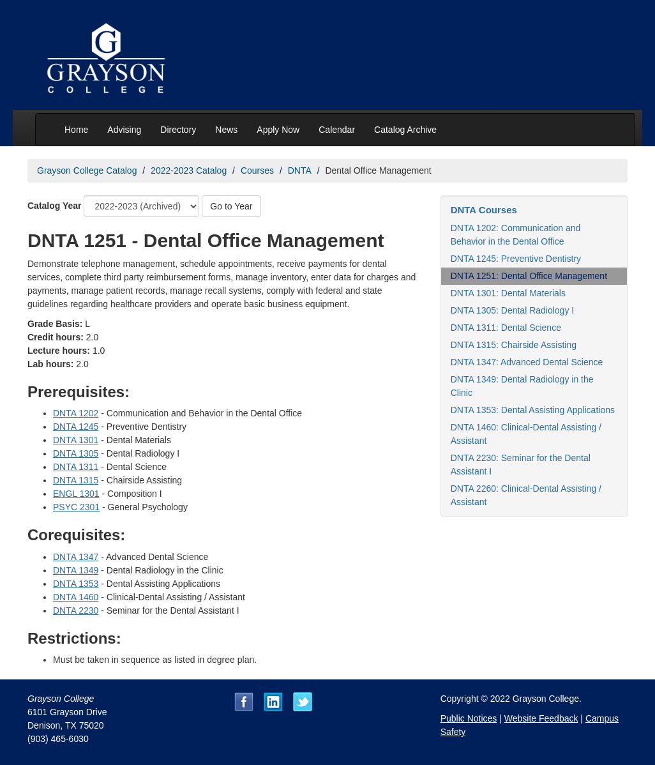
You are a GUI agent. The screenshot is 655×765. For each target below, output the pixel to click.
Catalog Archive (405, 130)
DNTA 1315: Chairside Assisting (513, 345)
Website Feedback (541, 718)
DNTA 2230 (75, 610)
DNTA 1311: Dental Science (506, 327)
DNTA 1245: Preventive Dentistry (516, 259)
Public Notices (468, 718)
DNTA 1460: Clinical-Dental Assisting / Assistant (526, 434)
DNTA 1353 (75, 584)
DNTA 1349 (75, 570)
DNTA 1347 (75, 557)
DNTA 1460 (75, 597)
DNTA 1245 (75, 426)
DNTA (300, 170)
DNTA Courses (484, 209)
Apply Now (278, 130)
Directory (178, 130)
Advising (124, 130)
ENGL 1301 (76, 494)
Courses (257, 170)
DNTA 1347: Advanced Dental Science (527, 362)
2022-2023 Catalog (189, 170)
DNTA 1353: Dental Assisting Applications (533, 410)
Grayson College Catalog (87, 170)
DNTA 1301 (75, 440)
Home (76, 130)
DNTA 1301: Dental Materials (508, 293)
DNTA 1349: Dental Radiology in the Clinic (522, 386)
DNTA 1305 (75, 453)
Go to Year (231, 206)
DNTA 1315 (75, 480)
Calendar (337, 130)
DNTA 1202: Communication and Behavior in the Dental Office (516, 234)
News (226, 130)
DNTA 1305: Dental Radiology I (513, 310)
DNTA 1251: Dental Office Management (529, 276)
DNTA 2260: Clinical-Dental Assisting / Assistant (526, 495)
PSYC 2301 (76, 507)
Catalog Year (54, 206)
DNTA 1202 (75, 413)
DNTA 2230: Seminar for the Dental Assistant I (521, 464)
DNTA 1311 (75, 467)
